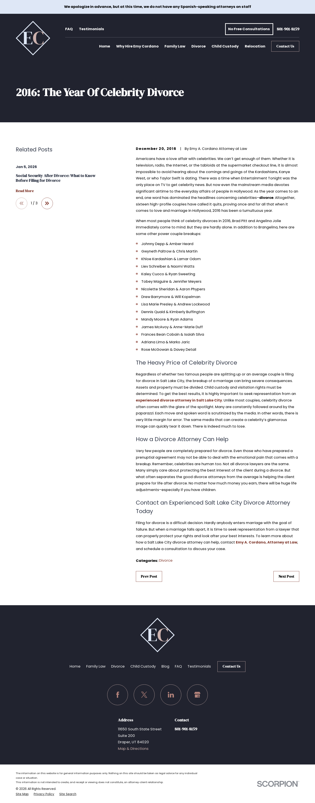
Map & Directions (133, 748)
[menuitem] (22, 794)
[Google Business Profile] (197, 694)
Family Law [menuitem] (174, 46)
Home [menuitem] (104, 46)
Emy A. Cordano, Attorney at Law (266, 542)
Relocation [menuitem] (255, 46)
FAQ (69, 29)
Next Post (286, 576)
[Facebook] (117, 694)
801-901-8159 (288, 29)
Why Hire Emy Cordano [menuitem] (137, 46)
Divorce (166, 560)
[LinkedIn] (170, 694)
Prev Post (149, 576)
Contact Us (285, 46)
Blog (165, 666)
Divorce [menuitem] (198, 46)
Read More (25, 191)
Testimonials (91, 29)
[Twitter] (144, 694)
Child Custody (143, 666)
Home (75, 666)
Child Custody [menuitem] (225, 46)
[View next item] (47, 203)
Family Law (95, 666)
